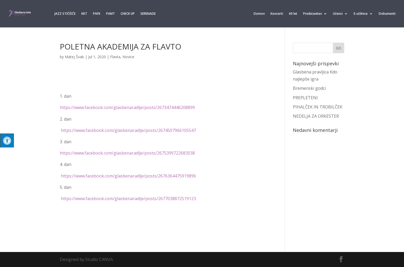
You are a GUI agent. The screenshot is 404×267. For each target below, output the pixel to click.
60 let (293, 14)
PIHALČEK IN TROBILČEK (317, 107)
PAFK (96, 14)
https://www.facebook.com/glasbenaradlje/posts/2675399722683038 (127, 153)
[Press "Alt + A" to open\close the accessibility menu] (7, 140)
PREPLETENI (305, 98)
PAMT (110, 14)
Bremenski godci (309, 88)
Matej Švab (74, 56)
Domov (259, 14)
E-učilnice (361, 14)
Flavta (115, 56)
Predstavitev (312, 14)
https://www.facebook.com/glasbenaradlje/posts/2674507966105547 (128, 130)
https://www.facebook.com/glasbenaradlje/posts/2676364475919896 (128, 176)
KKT (84, 14)
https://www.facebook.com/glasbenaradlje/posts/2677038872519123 (128, 198)
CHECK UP (128, 14)
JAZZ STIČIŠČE (65, 14)
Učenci (338, 14)
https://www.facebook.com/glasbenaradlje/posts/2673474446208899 (127, 107)
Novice (128, 56)
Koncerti (276, 14)
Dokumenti (387, 14)
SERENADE (148, 14)
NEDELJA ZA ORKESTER (316, 116)
